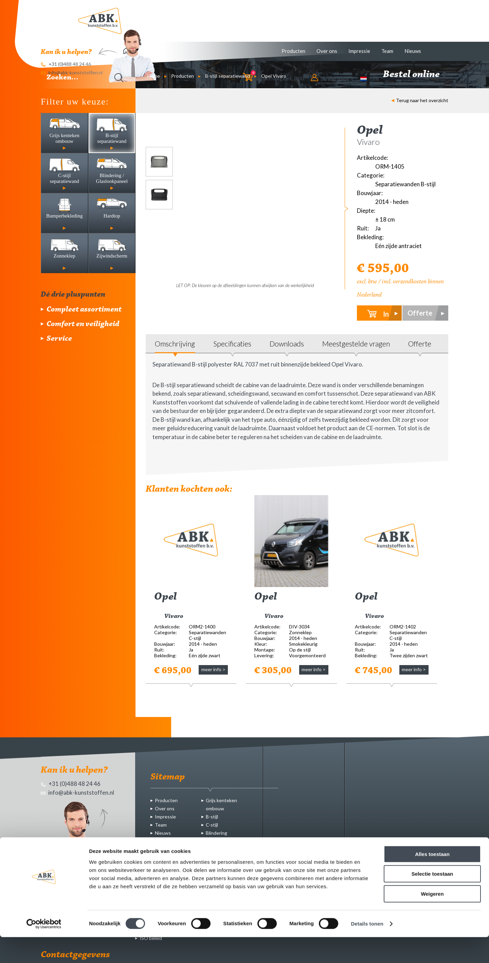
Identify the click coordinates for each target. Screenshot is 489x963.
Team (387, 51)
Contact (164, 841)
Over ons (326, 51)
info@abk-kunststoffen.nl (77, 792)
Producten (293, 51)
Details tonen (367, 949)
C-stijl (212, 825)
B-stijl (212, 816)
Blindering (216, 833)
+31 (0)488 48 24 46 (71, 783)
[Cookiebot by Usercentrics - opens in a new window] (44, 950)
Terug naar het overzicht (419, 100)
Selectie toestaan (432, 900)
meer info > (213, 669)
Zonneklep (217, 857)
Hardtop (214, 849)
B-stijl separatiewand (227, 76)
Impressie (359, 51)
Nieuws (412, 51)
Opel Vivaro (273, 76)
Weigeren (432, 920)
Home (153, 76)
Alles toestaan (432, 880)
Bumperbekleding (224, 841)
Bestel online (415, 75)
